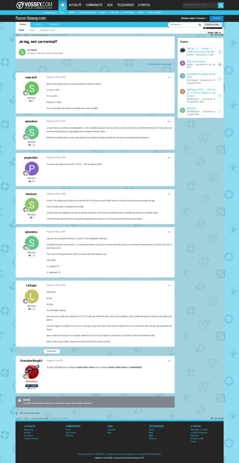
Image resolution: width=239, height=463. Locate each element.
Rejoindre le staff (197, 439)
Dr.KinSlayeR (192, 80)
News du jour (29, 430)
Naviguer (23, 24)
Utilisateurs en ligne (47, 30)
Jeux (110, 5)
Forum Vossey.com (31, 18)
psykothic (31, 157)
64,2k (32, 388)
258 (32, 181)
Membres (69, 436)
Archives (27, 433)
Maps (151, 436)
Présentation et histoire (199, 430)
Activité (38, 24)
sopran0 (33, 50)
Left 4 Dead (128, 12)
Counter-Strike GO (88, 12)
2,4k (31, 309)
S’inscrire (216, 18)
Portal (140, 12)
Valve (62, 12)
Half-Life (114, 12)
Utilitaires (152, 439)
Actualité (75, 5)
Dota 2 (103, 12)
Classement (54, 24)
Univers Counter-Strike (54, 54)
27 (31, 101)
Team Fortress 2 (155, 12)
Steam (72, 12)
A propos (144, 5)
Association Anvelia (85, 454)
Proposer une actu (31, 439)
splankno (31, 121)
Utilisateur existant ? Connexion (194, 19)
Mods (109, 433)
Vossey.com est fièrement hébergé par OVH (129, 458)
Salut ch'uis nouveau (196, 62)
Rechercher (28, 436)
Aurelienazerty (193, 99)
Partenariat (195, 436)
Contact (193, 442)
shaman (31, 194)
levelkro (190, 55)
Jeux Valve (111, 430)
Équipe (32, 30)
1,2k (31, 145)
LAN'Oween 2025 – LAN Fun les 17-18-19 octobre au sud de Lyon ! (201, 93)
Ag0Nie (190, 65)
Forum (68, 430)
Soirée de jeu (71, 433)
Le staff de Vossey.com (199, 433)
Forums (21, 30)
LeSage (31, 285)
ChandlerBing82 (31, 360)
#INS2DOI (191, 109)
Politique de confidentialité (104, 458)
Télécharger (125, 5)
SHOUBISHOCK (193, 112)
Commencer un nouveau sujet (159, 64)
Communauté (94, 5)
